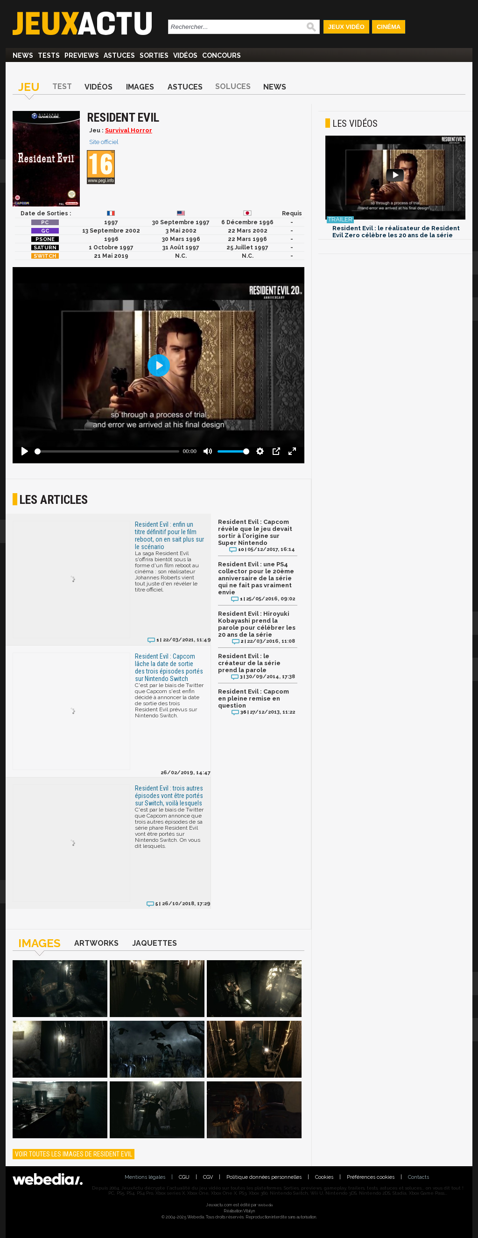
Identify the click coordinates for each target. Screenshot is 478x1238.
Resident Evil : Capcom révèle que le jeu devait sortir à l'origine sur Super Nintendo (255, 532)
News (23, 55)
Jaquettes (154, 943)
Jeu (29, 87)
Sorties (154, 55)
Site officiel (104, 141)
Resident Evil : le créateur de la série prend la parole (249, 663)
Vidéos (185, 55)
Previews (81, 55)
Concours (221, 55)
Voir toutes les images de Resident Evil (73, 1154)
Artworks (96, 943)
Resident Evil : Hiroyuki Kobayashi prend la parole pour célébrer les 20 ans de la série (256, 624)
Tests (49, 55)
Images (140, 87)
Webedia (265, 1205)
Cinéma (389, 26)
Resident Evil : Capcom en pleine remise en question (253, 698)
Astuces (119, 55)
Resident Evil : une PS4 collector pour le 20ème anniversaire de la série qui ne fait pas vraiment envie (256, 578)
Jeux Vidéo (346, 26)
